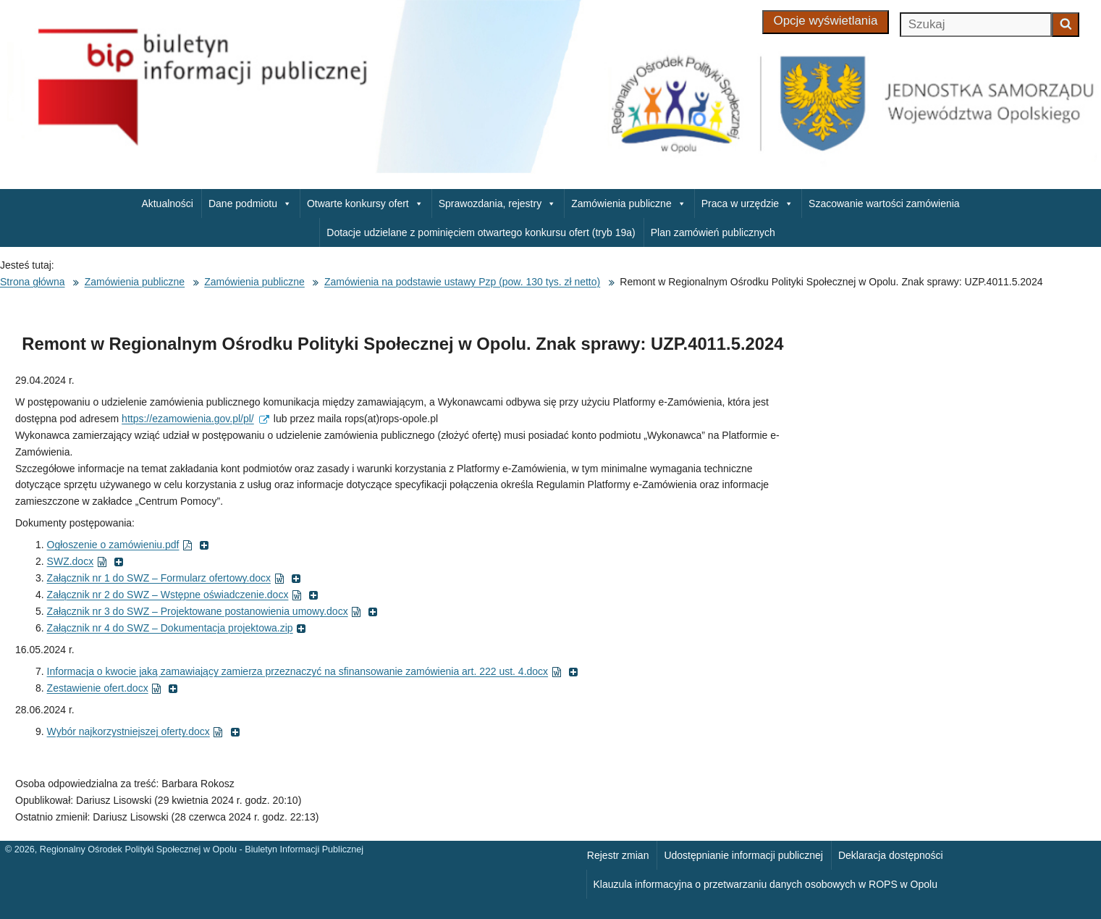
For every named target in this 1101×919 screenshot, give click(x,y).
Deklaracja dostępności (890, 855)
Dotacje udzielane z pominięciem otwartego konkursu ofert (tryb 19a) (480, 232)
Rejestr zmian (618, 855)
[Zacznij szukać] (1065, 24)
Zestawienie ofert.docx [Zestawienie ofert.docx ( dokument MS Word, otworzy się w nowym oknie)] (113, 688)
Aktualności (167, 203)
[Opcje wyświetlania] (826, 22)
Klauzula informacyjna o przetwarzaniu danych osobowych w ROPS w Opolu (765, 884)
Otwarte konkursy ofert (365, 203)
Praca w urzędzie (747, 203)
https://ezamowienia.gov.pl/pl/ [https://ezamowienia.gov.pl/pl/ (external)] (195, 418)
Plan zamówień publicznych (713, 232)
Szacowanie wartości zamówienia (884, 203)
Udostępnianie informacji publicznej (743, 855)
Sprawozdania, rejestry (497, 203)
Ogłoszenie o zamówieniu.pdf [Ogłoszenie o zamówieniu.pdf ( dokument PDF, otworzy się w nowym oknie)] (128, 544)
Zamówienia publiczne (628, 203)
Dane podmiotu (250, 203)
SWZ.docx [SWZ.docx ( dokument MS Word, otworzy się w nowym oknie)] (85, 561)
